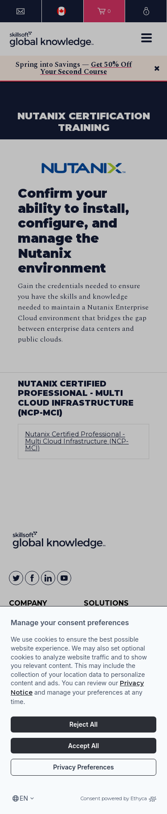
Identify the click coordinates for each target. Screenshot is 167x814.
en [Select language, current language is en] (23, 798)
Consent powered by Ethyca (118, 798)
